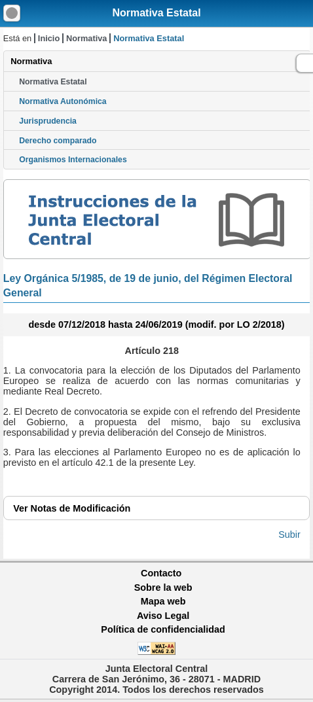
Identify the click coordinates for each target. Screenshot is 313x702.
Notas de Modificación (71, 508)
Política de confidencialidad (163, 629)
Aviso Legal (163, 615)
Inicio (49, 38)
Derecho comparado (57, 140)
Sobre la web (163, 587)
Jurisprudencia (48, 121)
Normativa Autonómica (62, 101)
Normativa (86, 38)
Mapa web (163, 601)
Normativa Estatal (156, 12)
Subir (289, 534)
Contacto (161, 573)
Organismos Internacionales (73, 159)
